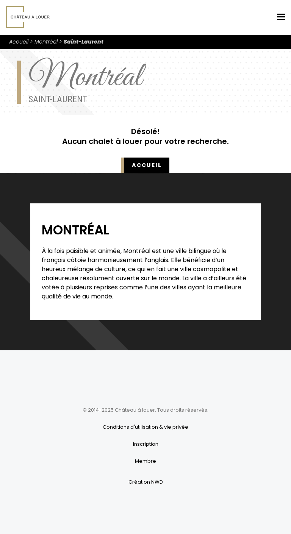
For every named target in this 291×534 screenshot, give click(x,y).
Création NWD (145, 482)
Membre (145, 461)
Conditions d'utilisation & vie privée (145, 427)
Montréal (46, 41)
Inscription (145, 444)
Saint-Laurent (83, 41)
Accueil (18, 41)
